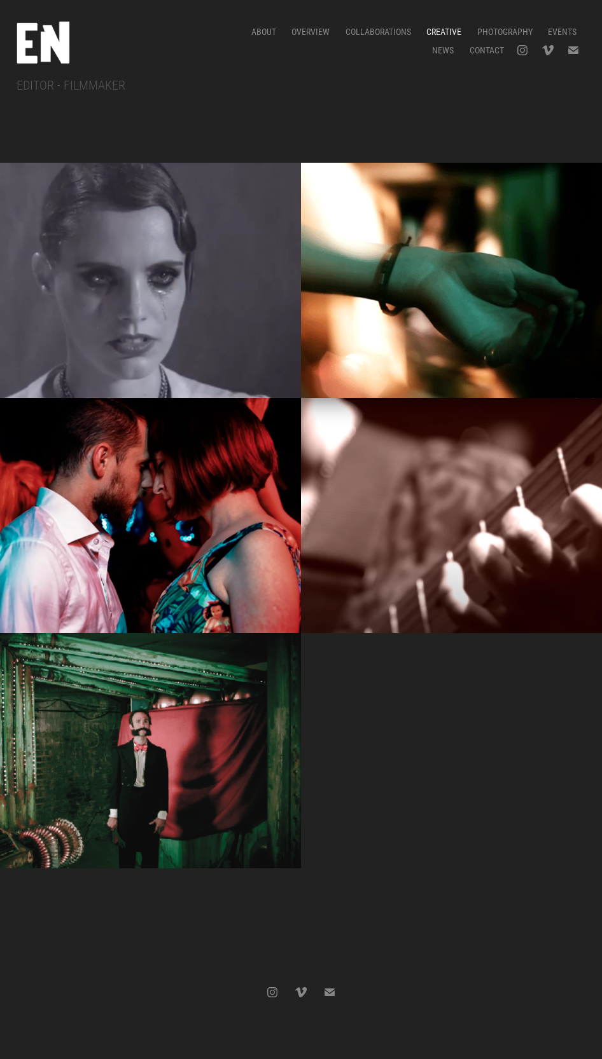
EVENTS (562, 31)
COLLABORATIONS (378, 31)
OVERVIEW (310, 31)
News (443, 50)
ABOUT (263, 31)
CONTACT (487, 50)
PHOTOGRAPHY (505, 31)
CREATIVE (443, 31)
